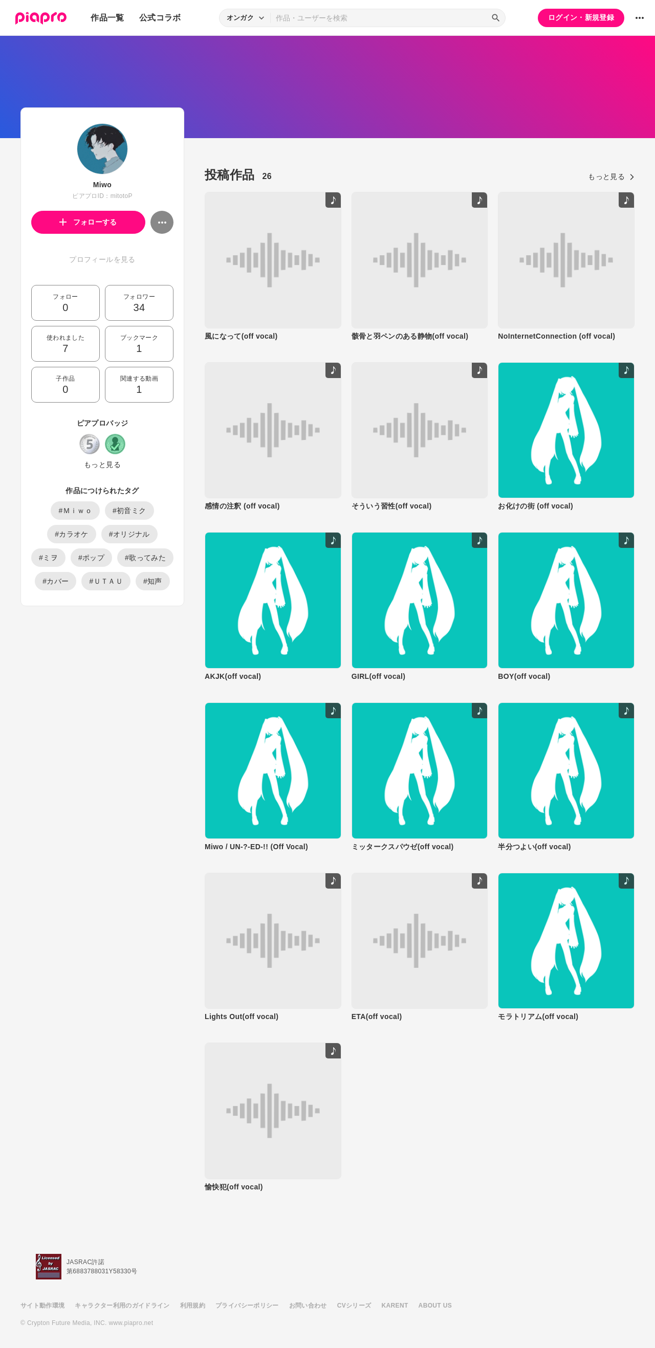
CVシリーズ (354, 1305)
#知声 (152, 581)
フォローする (88, 222)
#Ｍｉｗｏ (75, 510)
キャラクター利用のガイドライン (122, 1305)
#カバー (55, 581)
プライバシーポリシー (247, 1305)
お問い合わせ (308, 1305)
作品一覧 (107, 17)
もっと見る (102, 464)
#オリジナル (129, 534)
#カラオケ (72, 534)
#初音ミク (129, 510)
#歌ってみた (145, 558)
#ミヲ (48, 558)
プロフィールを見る (102, 259)
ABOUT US (435, 1305)
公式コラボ (160, 17)
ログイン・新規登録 (581, 17)
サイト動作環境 (42, 1305)
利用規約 (192, 1305)
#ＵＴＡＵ (106, 581)
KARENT (395, 1305)
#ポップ (91, 558)
